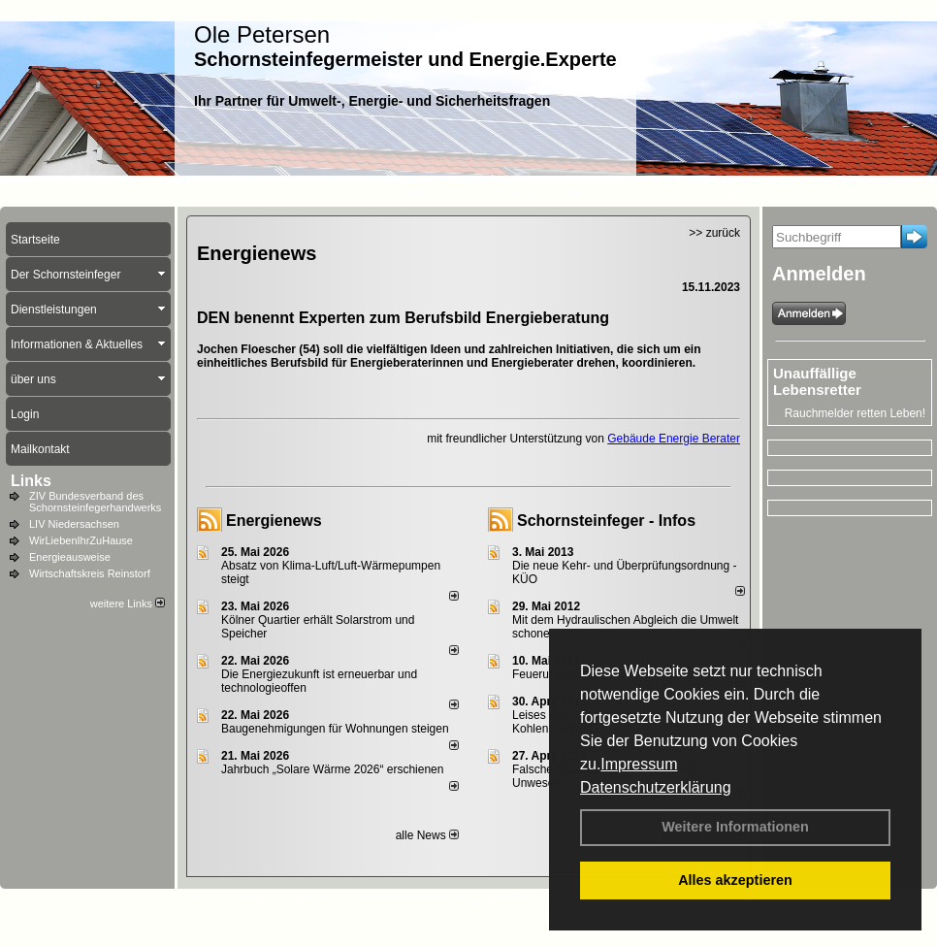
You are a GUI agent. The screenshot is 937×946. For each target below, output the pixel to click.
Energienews (274, 520)
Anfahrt (502, 898)
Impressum (638, 764)
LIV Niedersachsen (74, 524)
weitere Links (127, 603)
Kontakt (250, 898)
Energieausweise (70, 557)
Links (31, 481)
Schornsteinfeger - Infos (606, 520)
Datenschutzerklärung (655, 787)
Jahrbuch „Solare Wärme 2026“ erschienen (332, 769)
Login (201, 898)
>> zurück (714, 233)
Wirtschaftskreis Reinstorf (89, 573)
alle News (427, 835)
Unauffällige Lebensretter (817, 381)
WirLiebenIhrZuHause (81, 540)
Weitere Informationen (735, 826)
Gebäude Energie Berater (673, 438)
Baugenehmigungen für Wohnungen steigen (335, 728)
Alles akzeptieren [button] (735, 880)
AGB (547, 898)
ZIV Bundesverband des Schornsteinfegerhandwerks (95, 501)
